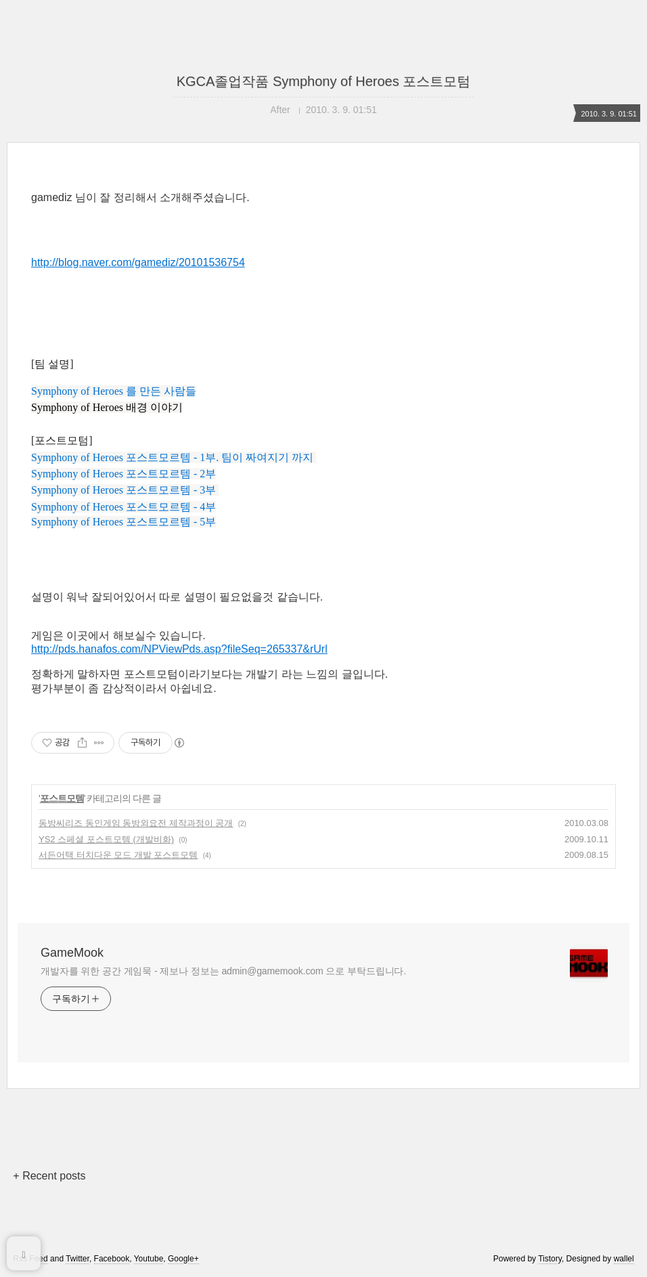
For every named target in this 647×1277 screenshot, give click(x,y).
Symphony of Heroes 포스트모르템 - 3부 (123, 490)
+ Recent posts (49, 1176)
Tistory (550, 1258)
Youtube (149, 1258)
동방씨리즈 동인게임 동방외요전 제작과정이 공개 (136, 823)
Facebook (112, 1258)
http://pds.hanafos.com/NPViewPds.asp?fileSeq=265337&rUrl (179, 649)
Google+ (183, 1258)
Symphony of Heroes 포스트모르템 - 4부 (123, 507)
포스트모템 (62, 798)
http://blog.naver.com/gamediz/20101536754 (138, 262)
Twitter (77, 1258)
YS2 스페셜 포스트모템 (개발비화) (106, 839)
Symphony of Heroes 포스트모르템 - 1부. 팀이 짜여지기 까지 (172, 457)
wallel (624, 1258)
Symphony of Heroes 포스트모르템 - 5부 (123, 521)
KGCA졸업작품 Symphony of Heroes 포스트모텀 (324, 81)
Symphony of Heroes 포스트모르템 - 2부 (123, 473)
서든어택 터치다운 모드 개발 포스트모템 (118, 855)
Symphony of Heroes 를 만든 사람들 (113, 391)
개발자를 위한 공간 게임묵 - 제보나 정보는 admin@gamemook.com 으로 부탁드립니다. (223, 971)
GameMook (72, 952)
